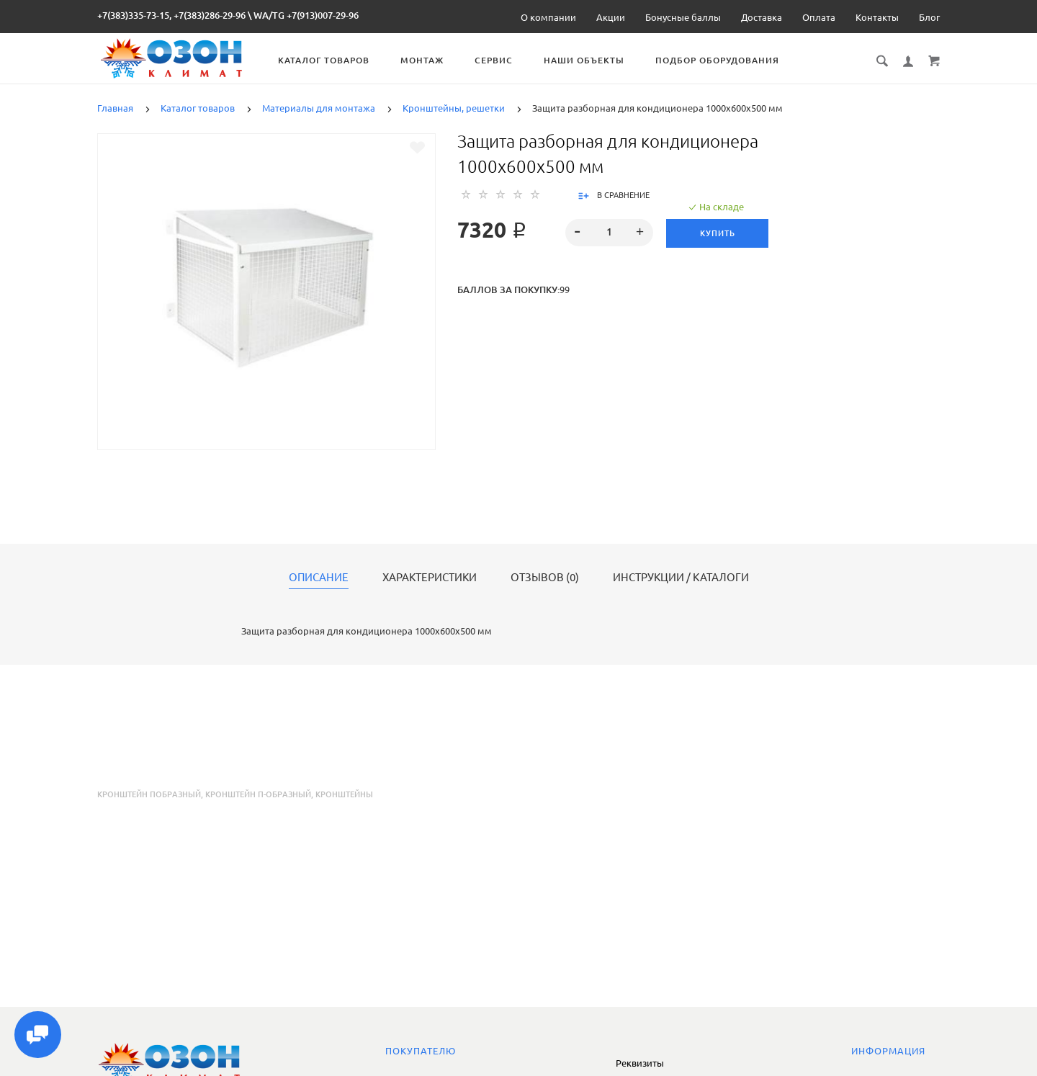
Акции (610, 17)
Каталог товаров (330, 60)
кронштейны (344, 794)
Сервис (500, 60)
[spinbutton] (609, 232)
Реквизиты (640, 1063)
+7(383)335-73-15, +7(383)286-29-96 (171, 15)
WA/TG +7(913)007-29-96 (306, 15)
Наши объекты (590, 60)
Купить (717, 233)
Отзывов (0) (545, 577)
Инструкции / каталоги (681, 577)
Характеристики (429, 577)
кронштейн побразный (149, 794)
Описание (319, 577)
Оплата (818, 17)
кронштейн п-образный (258, 794)
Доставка (761, 17)
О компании (548, 17)
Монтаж (428, 60)
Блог (929, 17)
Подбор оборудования (724, 60)
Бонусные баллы (683, 17)
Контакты (877, 17)
